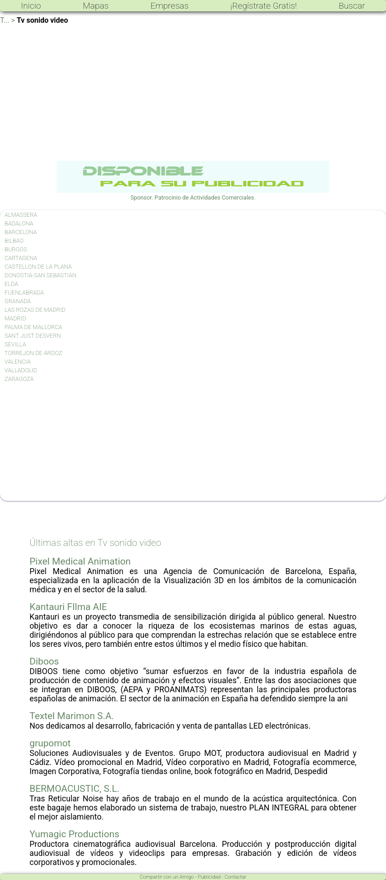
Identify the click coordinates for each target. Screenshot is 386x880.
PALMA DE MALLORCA (33, 327)
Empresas (169, 5)
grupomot (50, 743)
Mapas (96, 5)
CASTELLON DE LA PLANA (38, 266)
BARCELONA (21, 232)
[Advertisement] (193, 92)
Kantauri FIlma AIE (68, 606)
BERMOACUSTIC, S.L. (74, 788)
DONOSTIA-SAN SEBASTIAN (40, 275)
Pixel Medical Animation (80, 561)
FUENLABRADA (24, 292)
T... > (7, 20)
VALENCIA (18, 361)
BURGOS (16, 249)
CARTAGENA (21, 258)
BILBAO (14, 240)
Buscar (352, 5)
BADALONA (19, 223)
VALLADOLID (21, 370)
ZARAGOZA (19, 378)
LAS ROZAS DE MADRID (35, 309)
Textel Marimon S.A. (72, 715)
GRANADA (18, 301)
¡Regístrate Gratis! (263, 5)
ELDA (11, 283)
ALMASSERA (21, 214)
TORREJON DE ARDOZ (33, 353)
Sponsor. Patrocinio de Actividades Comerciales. (193, 194)
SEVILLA (15, 344)
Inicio (31, 5)
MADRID (15, 318)
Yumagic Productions (74, 834)
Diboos (44, 661)
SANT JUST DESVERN (33, 335)
